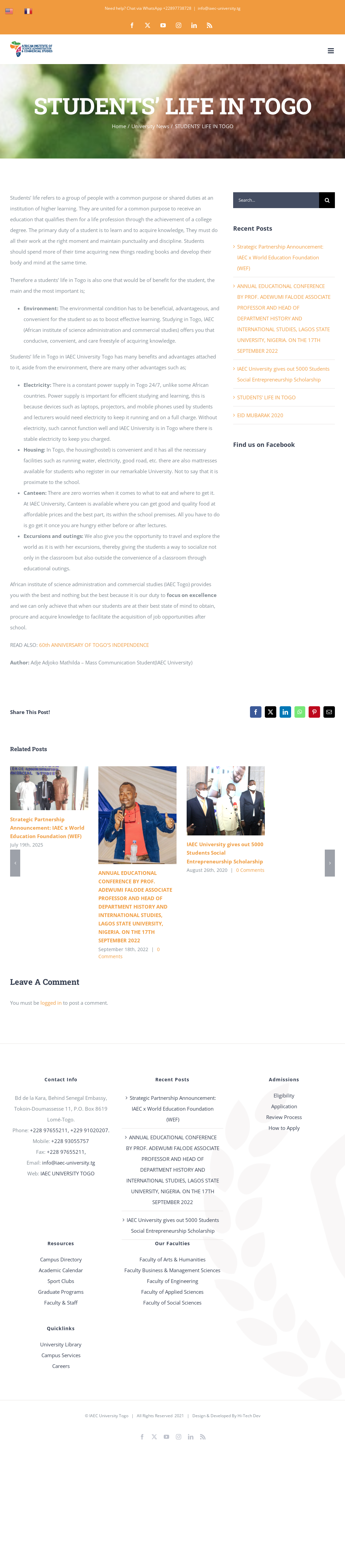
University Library (61, 1344)
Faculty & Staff (60, 1302)
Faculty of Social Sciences (172, 1302)
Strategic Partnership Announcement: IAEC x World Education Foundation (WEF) (280, 257)
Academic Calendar (61, 1270)
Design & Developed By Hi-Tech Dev (226, 1416)
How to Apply (284, 1127)
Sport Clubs (61, 1281)
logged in (51, 1002)
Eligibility (284, 1095)
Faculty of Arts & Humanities (172, 1259)
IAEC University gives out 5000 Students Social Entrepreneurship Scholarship (225, 852)
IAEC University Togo (108, 1416)
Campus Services (61, 1355)
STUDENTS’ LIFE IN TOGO (266, 397)
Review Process (284, 1117)
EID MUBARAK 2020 (260, 415)
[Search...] (276, 200)
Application (284, 1106)
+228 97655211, (66, 1151)
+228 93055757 (70, 1141)
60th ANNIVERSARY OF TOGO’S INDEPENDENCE (94, 644)
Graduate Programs (61, 1291)
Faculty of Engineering (172, 1281)
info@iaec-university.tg (219, 8)
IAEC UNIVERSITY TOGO (67, 1173)
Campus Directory (61, 1259)
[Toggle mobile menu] (331, 50)
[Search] (327, 200)
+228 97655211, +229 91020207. (69, 1130)
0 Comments (250, 870)
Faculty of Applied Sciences (172, 1291)
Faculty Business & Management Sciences (172, 1270)
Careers (61, 1366)
